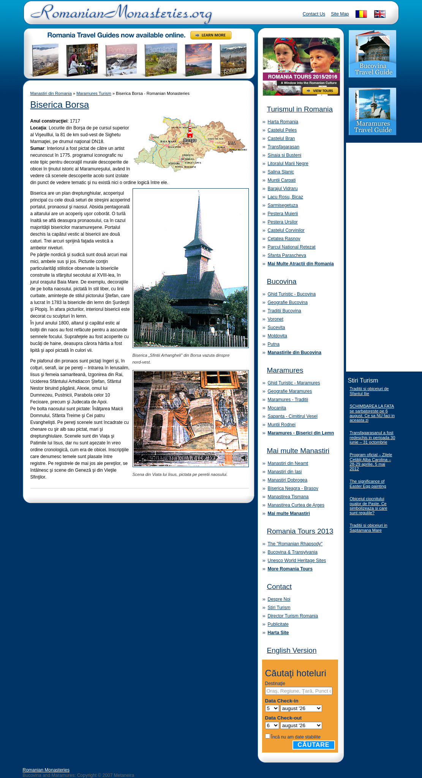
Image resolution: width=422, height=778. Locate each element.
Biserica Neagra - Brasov (293, 488)
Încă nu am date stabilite (296, 737)
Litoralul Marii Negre (288, 163)
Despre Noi (279, 599)
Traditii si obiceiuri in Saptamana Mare (368, 527)
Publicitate (278, 624)
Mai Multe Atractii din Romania (301, 263)
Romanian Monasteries (46, 770)
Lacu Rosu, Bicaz (285, 197)
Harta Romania (283, 121)
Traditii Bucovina (284, 310)
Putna (274, 344)
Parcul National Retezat (292, 247)
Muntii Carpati (282, 180)
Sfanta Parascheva (287, 255)
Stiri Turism (279, 607)
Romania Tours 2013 (300, 531)
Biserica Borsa (59, 104)
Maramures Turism (93, 93)
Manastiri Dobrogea (288, 480)
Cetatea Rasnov (284, 238)
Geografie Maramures (290, 391)
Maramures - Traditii (288, 399)
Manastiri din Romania (51, 93)
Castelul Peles (282, 130)
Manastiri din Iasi (285, 471)
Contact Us (314, 14)
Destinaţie (275, 683)
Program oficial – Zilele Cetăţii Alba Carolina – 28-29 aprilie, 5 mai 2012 (371, 461)
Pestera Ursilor (283, 222)
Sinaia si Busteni (285, 155)
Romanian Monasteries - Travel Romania (119, 17)
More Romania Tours (290, 569)
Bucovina (282, 281)
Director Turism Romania (293, 616)
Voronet (275, 319)
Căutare (314, 745)
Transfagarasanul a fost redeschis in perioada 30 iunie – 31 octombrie (372, 437)
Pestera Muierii (283, 213)
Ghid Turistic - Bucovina (292, 294)
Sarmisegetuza (283, 205)
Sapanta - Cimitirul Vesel (293, 416)
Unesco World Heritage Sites (297, 560)
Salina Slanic (281, 172)
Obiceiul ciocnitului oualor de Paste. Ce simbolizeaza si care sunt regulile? (368, 505)
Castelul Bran (281, 138)
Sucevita (276, 327)
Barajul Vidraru (283, 188)
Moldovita (277, 336)
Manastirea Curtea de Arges (296, 505)
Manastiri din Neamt (288, 463)
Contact (279, 587)
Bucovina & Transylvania (293, 552)
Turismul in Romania (300, 109)
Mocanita (277, 408)
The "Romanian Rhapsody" (295, 543)
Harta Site (278, 632)
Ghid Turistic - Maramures (294, 383)
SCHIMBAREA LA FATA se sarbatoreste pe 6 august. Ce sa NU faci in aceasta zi (372, 413)
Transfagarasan (284, 147)
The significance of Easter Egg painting (368, 483)
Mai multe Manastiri (298, 451)
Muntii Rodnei (282, 424)
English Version (292, 650)
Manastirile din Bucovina (294, 352)
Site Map (340, 14)
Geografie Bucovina (288, 302)
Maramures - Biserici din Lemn (301, 433)
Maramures (285, 370)
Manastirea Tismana (288, 496)
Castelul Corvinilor (286, 230)
